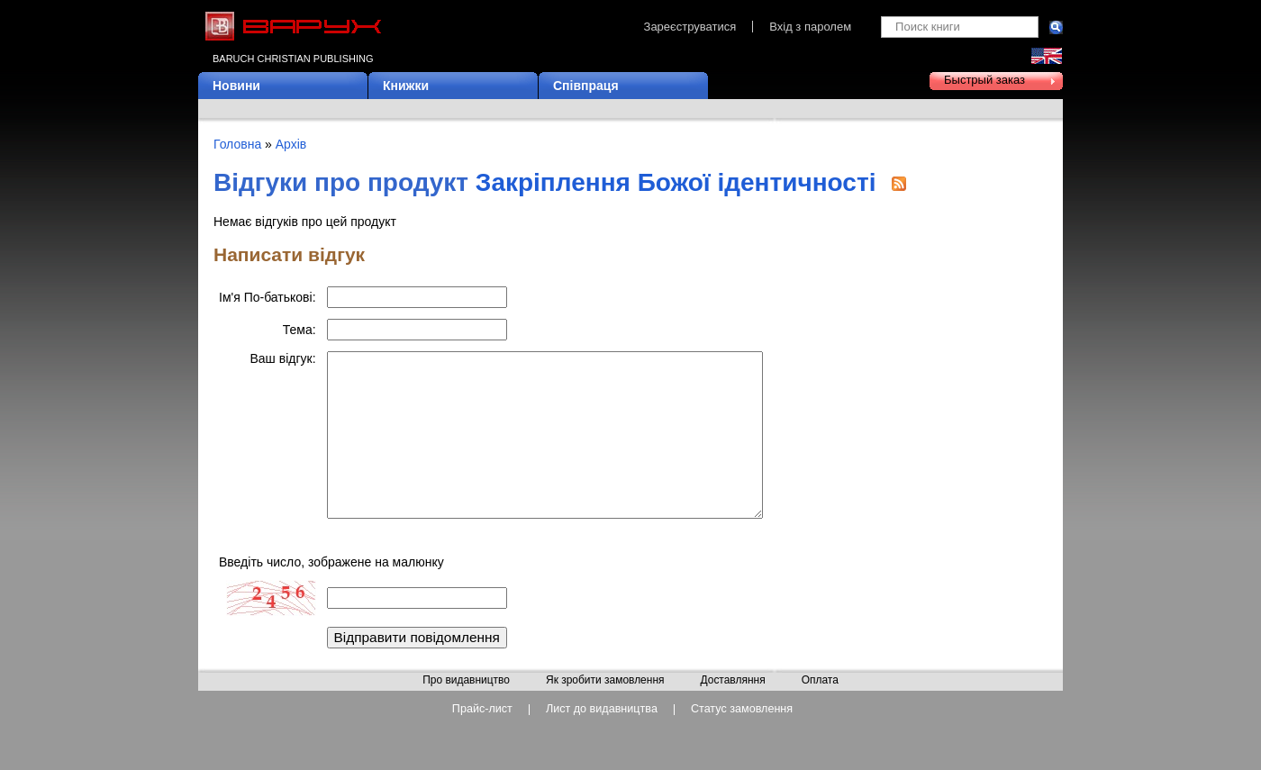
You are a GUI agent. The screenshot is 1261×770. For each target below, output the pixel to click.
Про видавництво (466, 707)
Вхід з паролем (810, 26)
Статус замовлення (742, 736)
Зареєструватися (690, 26)
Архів (291, 144)
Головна (237, 144)
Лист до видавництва (602, 736)
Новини (236, 85)
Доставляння (732, 707)
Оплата (820, 707)
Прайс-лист (482, 736)
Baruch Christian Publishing (293, 58)
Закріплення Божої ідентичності (676, 182)
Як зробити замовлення (605, 707)
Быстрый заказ (984, 79)
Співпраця (586, 85)
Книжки (406, 85)
